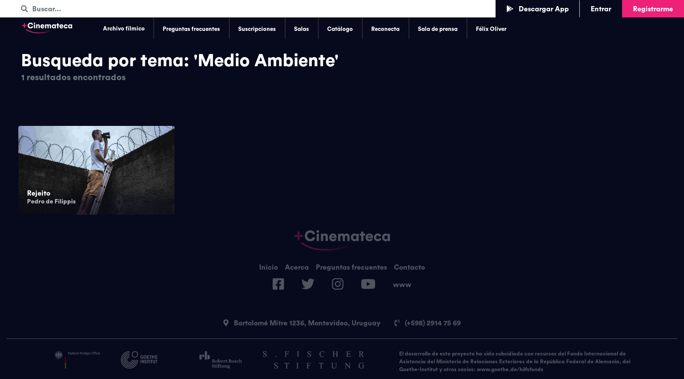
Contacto (409, 267)
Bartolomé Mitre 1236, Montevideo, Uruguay (301, 322)
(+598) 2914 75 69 (427, 322)
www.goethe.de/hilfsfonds (510, 369)
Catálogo (340, 28)
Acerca (297, 267)
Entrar (601, 8)
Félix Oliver (491, 28)
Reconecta (385, 28)
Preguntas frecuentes (191, 28)
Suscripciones (257, 28)
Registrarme (653, 8)
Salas (301, 28)
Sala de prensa (438, 28)
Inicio (268, 267)
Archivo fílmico (124, 28)
